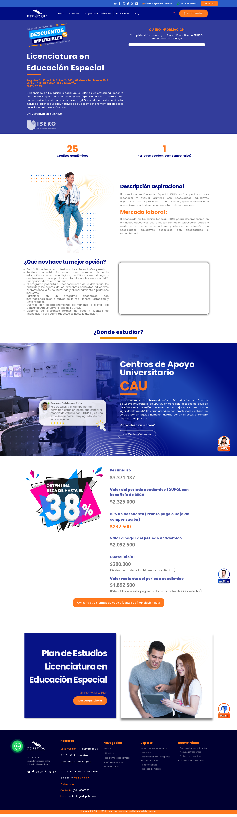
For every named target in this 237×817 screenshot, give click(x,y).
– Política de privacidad (190, 756)
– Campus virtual (149, 760)
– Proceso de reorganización (192, 748)
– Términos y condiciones (191, 760)
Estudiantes (122, 13)
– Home (107, 748)
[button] (174, 13)
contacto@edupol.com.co (83, 796)
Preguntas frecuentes (190, 752)
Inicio (60, 13)
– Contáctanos (111, 766)
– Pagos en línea (149, 764)
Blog (136, 13)
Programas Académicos (97, 13)
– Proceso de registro (151, 768)
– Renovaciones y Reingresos (155, 756)
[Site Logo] (37, 13)
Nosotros (74, 13)
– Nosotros (109, 753)
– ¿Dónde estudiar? (113, 762)
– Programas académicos (117, 757)
